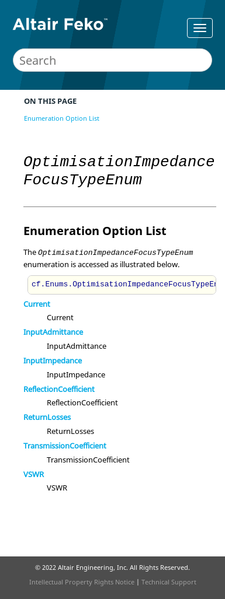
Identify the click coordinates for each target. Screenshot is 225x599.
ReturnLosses (47, 417)
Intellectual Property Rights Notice (81, 581)
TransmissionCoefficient (64, 445)
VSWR (33, 474)
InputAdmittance (53, 332)
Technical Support (168, 581)
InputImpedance (52, 360)
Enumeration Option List (61, 118)
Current (36, 304)
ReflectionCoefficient (59, 389)
